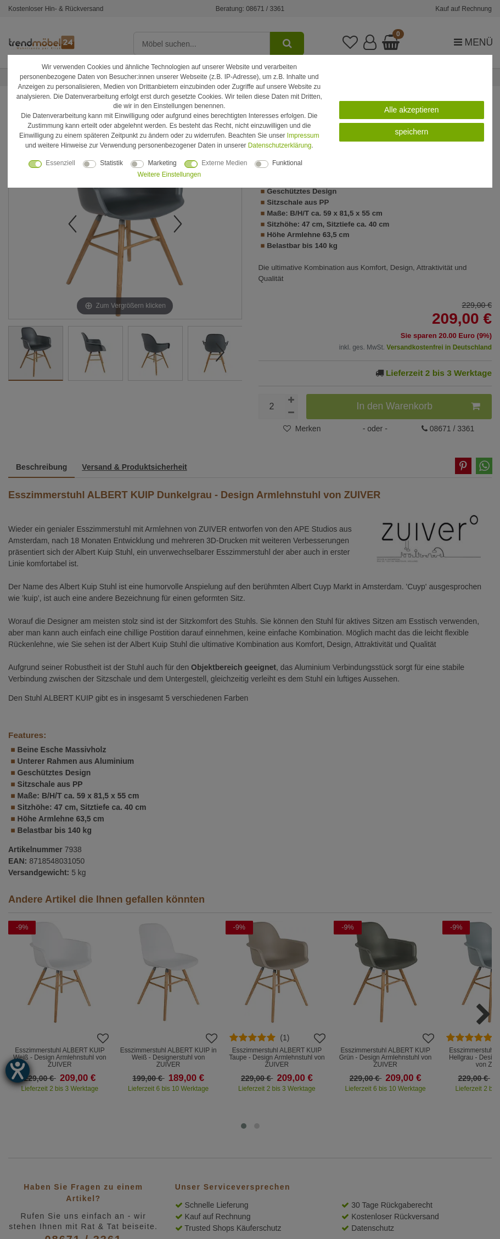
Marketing (162, 163)
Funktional (287, 163)
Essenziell (60, 163)
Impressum (303, 135)
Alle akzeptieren (411, 109)
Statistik (111, 163)
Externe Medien (224, 163)
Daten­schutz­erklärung (280, 145)
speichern (411, 131)
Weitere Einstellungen (169, 174)
